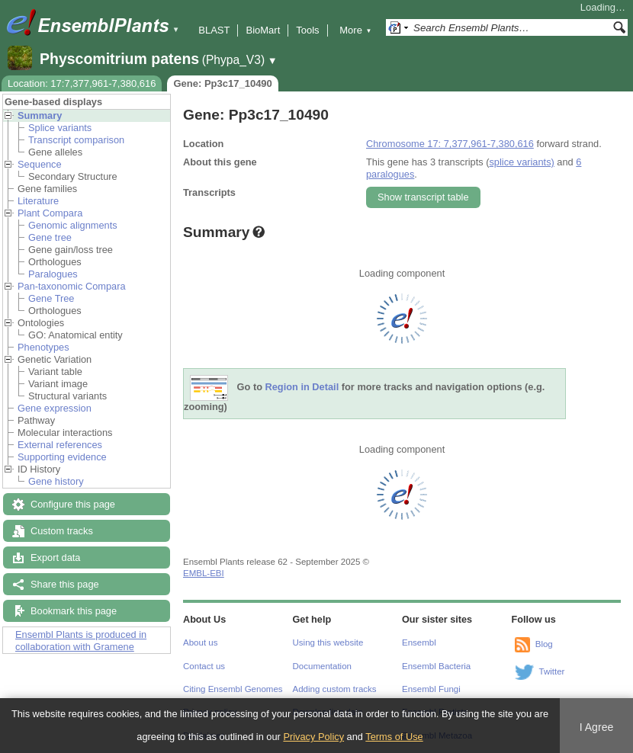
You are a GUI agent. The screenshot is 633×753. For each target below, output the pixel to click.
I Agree (597, 727)
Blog (544, 644)
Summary (40, 115)
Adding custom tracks (335, 689)
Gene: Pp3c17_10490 (222, 83)
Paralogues (53, 274)
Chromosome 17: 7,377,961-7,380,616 (450, 143)
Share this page (65, 584)
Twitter (552, 671)
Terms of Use (394, 736)
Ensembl (419, 642)
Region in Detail (302, 387)
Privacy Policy (313, 736)
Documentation (322, 666)
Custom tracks (62, 531)
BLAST (214, 30)
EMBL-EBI (203, 573)
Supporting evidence (62, 457)
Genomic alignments (72, 225)
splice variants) (521, 162)
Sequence (40, 164)
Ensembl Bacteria (436, 666)
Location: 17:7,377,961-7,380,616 (82, 83)
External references (60, 444)
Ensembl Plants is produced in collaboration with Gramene (80, 640)
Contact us (204, 666)
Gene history (56, 481)
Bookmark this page (74, 611)
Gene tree (50, 237)
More (355, 30)
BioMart (263, 30)
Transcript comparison (76, 140)
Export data (55, 557)
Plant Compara (50, 213)
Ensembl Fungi (431, 689)
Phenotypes (43, 347)
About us (200, 642)
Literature (38, 201)
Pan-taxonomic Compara (72, 286)
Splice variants (60, 127)
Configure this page (73, 504)
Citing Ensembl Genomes (233, 689)
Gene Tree (51, 298)
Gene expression (55, 408)
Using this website (328, 642)
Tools (307, 30)
